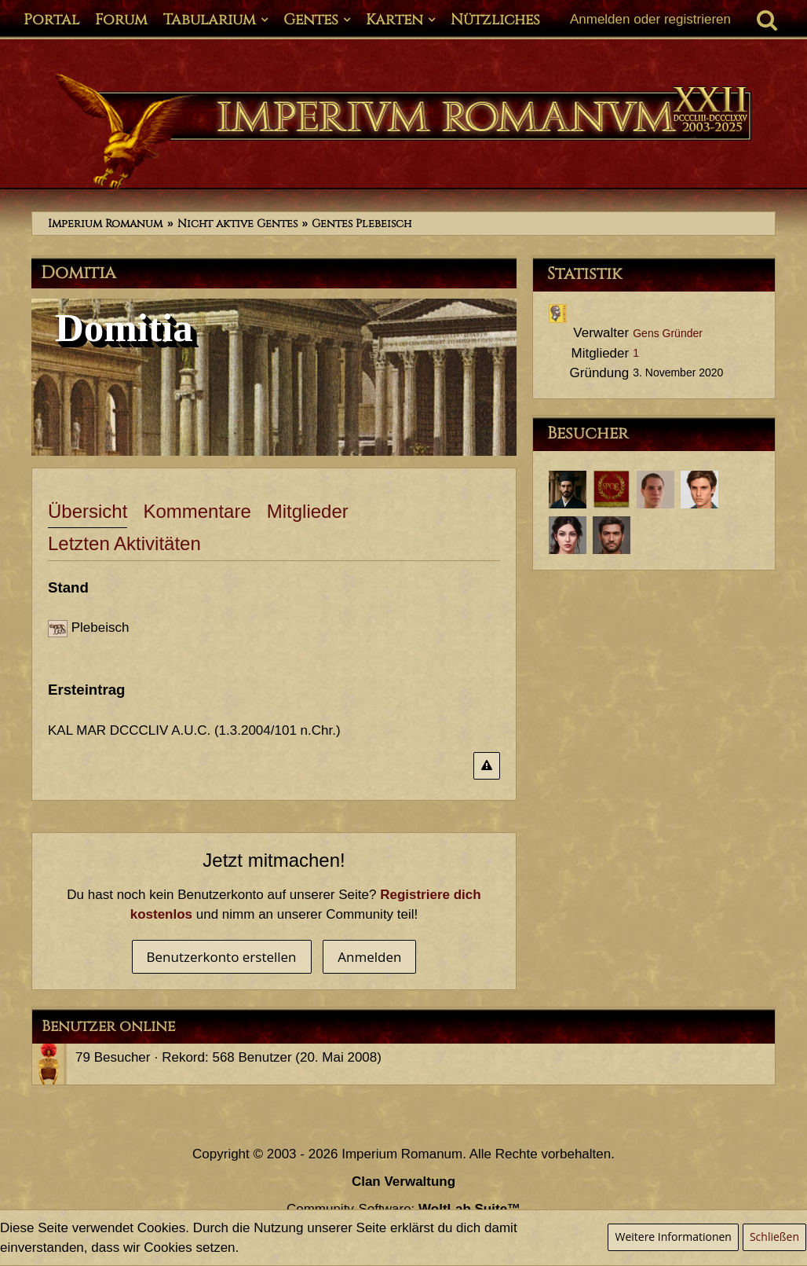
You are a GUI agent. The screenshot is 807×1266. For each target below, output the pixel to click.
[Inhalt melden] (486, 766)
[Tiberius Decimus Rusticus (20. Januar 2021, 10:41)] (611, 535)
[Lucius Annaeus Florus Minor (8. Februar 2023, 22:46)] (655, 489)
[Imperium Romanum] (403, 132)
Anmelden (369, 957)
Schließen (774, 1236)
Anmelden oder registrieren (650, 19)
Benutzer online (108, 1026)
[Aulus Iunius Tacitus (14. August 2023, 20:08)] (567, 489)
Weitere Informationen (673, 1236)
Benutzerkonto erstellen (222, 957)
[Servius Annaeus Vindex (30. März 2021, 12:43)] (699, 489)
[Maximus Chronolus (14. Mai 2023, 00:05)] (611, 489)
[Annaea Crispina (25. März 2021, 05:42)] (567, 535)
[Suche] (767, 19)
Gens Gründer (668, 333)
